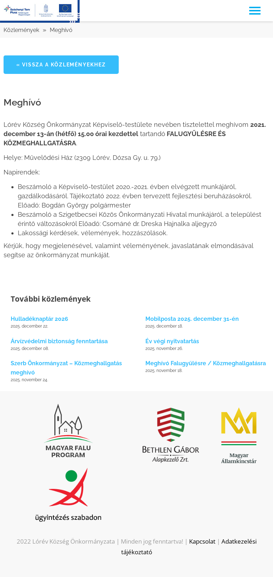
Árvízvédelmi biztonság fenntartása (59, 341)
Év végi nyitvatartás (172, 341)
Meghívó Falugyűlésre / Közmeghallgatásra (205, 363)
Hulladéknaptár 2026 (39, 319)
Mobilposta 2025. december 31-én (192, 319)
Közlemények (21, 30)
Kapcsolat (202, 541)
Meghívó (61, 30)
